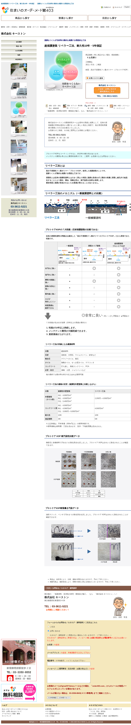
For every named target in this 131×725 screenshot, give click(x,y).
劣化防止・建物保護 (18, 27)
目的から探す (109, 18)
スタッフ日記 (49, 716)
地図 (18, 55)
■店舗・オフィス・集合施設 (36, 27)
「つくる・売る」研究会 (97, 711)
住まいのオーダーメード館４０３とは (15, 709)
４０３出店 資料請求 (96, 713)
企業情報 (48, 709)
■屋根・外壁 (104, 27)
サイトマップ (6, 716)
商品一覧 (19, 46)
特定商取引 (18, 59)
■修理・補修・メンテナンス (68, 27)
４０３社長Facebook (52, 713)
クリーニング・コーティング (121, 27)
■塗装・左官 (5, 27)
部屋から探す (66, 18)
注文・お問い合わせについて (12, 711)
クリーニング (52, 27)
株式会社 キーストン (13, 33)
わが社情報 (18, 50)
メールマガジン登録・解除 (11, 713)
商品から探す (22, 18)
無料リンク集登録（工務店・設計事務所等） (104, 716)
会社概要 (19, 42)
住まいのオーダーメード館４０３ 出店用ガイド (105, 709)
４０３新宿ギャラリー (52, 711)
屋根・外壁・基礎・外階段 (89, 27)
